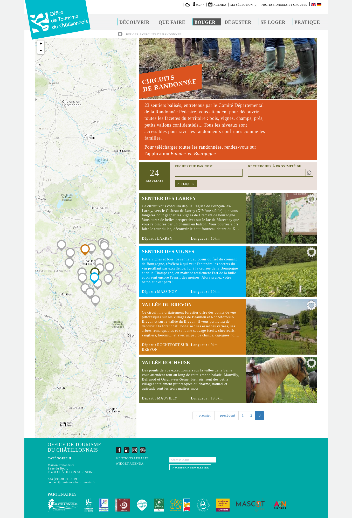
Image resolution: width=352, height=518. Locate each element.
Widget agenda (129, 463)
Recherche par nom (194, 166)
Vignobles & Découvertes (159, 505)
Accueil (120, 34)
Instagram (134, 450)
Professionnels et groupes (284, 4)
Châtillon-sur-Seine (89, 505)
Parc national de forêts (122, 505)
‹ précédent (227, 415)
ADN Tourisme (280, 505)
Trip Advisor (143, 450)
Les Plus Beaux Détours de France (103, 505)
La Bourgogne (203, 505)
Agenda (219, 4)
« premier (203, 415)
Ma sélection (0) (243, 4)
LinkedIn (126, 450)
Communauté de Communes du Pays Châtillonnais (63, 505)
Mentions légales (132, 458)
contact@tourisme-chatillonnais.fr (71, 482)
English (313, 4)
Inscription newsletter (190, 467)
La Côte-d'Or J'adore (142, 505)
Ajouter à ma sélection (311, 200)
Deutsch (319, 4)
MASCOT (250, 505)
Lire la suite (228, 218)
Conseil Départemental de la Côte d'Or (180, 505)
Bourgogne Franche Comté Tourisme (223, 505)
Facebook (118, 450)
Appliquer (186, 184)
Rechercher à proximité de (274, 166)
